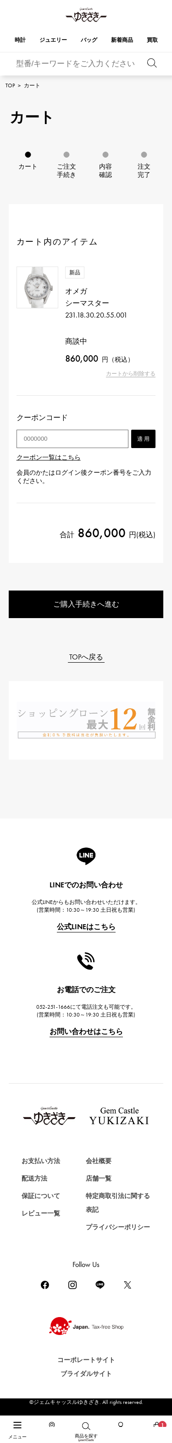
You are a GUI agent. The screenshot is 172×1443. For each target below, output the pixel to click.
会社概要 (98, 1161)
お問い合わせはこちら (86, 1031)
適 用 (143, 439)
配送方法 (34, 1178)
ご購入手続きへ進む (86, 604)
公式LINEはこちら (86, 926)
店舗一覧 (98, 1178)
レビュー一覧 (41, 1213)
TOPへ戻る (86, 657)
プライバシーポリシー (118, 1227)
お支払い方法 (41, 1161)
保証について (41, 1196)
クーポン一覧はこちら (49, 457)
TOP (10, 85)
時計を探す (27, 1409)
